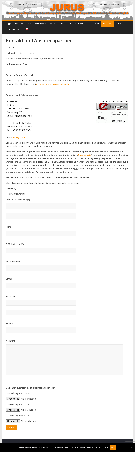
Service (95, 23)
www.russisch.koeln (59, 83)
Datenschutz (15, 29)
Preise (64, 23)
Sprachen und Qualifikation (42, 23)
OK (112, 447)
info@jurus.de (19, 137)
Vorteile (18, 23)
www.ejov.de (42, 83)
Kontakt (107, 23)
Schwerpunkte (78, 23)
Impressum (121, 23)
